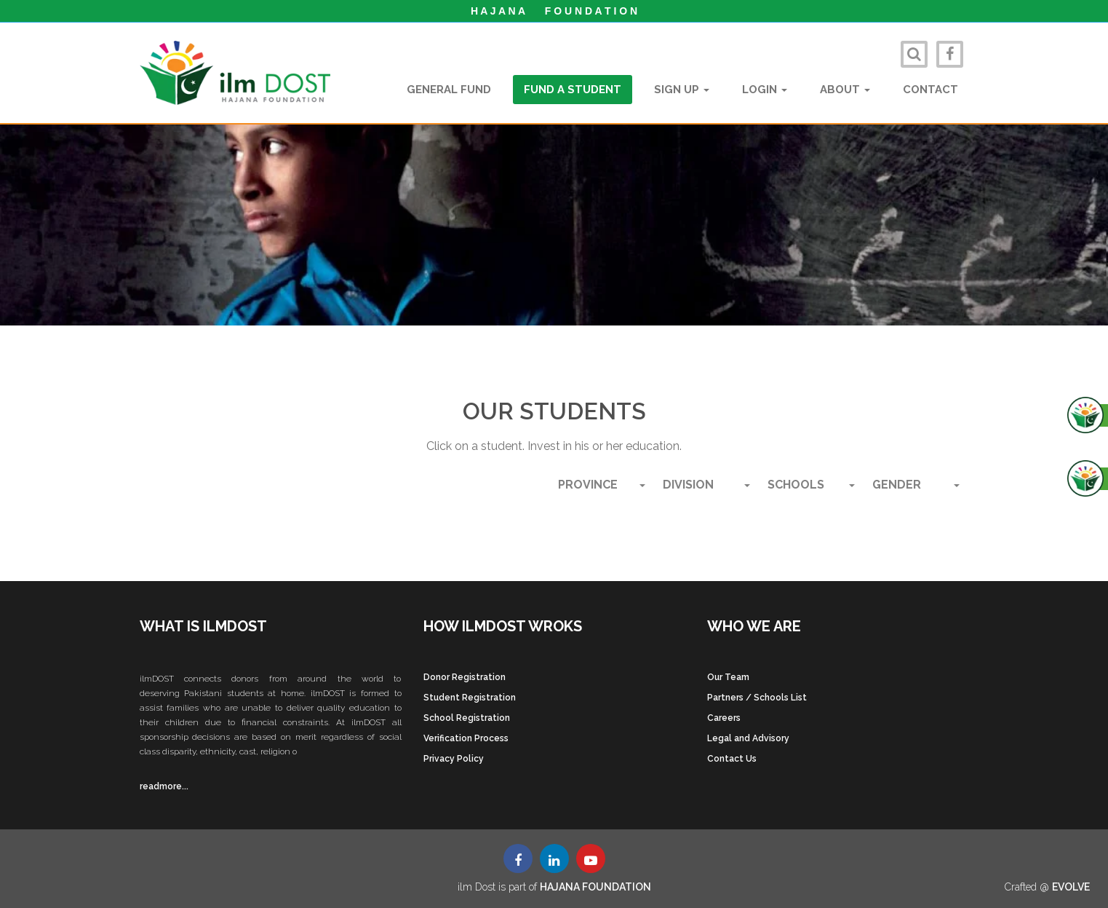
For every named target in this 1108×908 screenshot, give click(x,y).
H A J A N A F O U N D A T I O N (554, 11)
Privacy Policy (453, 759)
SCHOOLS (811, 484)
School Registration (466, 718)
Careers (724, 718)
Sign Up (681, 89)
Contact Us (732, 759)
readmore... (164, 786)
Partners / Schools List (757, 697)
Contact (930, 89)
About (845, 89)
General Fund (449, 89)
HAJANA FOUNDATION (595, 887)
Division (706, 484)
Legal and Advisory (748, 738)
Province (601, 484)
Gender (916, 484)
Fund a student (572, 89)
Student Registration (469, 697)
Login (764, 89)
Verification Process (466, 738)
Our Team (728, 677)
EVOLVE (1071, 887)
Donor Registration (464, 677)
